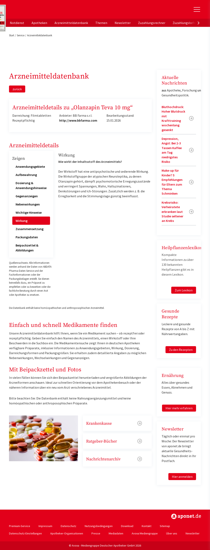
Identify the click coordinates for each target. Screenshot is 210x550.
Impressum (45, 526)
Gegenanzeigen (27, 196)
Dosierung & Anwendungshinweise (31, 185)
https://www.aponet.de (186, 516)
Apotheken (39, 23)
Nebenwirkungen (28, 204)
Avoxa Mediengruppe (145, 533)
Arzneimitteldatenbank (71, 23)
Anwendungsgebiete (30, 166)
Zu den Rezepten (181, 350)
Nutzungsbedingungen (99, 526)
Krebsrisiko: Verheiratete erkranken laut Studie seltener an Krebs (172, 211)
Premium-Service (19, 526)
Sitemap (165, 526)
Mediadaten (116, 533)
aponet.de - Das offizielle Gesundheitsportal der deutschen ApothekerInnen (36, 10)
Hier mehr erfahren (179, 408)
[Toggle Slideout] (197, 9)
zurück (17, 89)
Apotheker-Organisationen (66, 533)
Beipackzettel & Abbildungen (27, 247)
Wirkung (21, 221)
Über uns (171, 533)
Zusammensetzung (29, 229)
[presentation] (198, 23)
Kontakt (146, 526)
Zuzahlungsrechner (151, 23)
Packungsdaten (27, 237)
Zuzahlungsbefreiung (188, 23)
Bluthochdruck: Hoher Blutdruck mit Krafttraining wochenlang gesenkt (173, 118)
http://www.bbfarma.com (78, 120)
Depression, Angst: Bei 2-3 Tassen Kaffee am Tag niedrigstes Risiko (172, 150)
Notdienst (17, 23)
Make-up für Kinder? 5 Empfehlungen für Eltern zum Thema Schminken (172, 181)
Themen (101, 23)
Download (127, 526)
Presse (95, 533)
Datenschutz (68, 526)
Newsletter (123, 23)
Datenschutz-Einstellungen (25, 533)
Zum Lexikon (184, 290)
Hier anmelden (182, 477)
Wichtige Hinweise (29, 212)
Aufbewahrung (26, 175)
